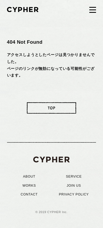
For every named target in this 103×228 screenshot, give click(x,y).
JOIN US (74, 185)
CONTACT (29, 194)
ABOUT (29, 176)
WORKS (29, 185)
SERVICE (74, 176)
